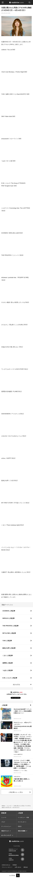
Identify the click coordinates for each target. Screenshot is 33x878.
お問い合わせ (18, 867)
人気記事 (4, 705)
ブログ (3, 822)
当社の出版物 (21, 831)
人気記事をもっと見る (16, 792)
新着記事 (3, 813)
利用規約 (15, 865)
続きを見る (16, 684)
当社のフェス (5, 831)
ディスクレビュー (6, 826)
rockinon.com (16, 3)
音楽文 (20, 826)
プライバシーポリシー (7, 867)
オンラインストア (6, 835)
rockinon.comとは (6, 865)
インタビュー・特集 (23, 817)
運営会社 (26, 867)
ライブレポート (22, 822)
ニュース (3, 817)
